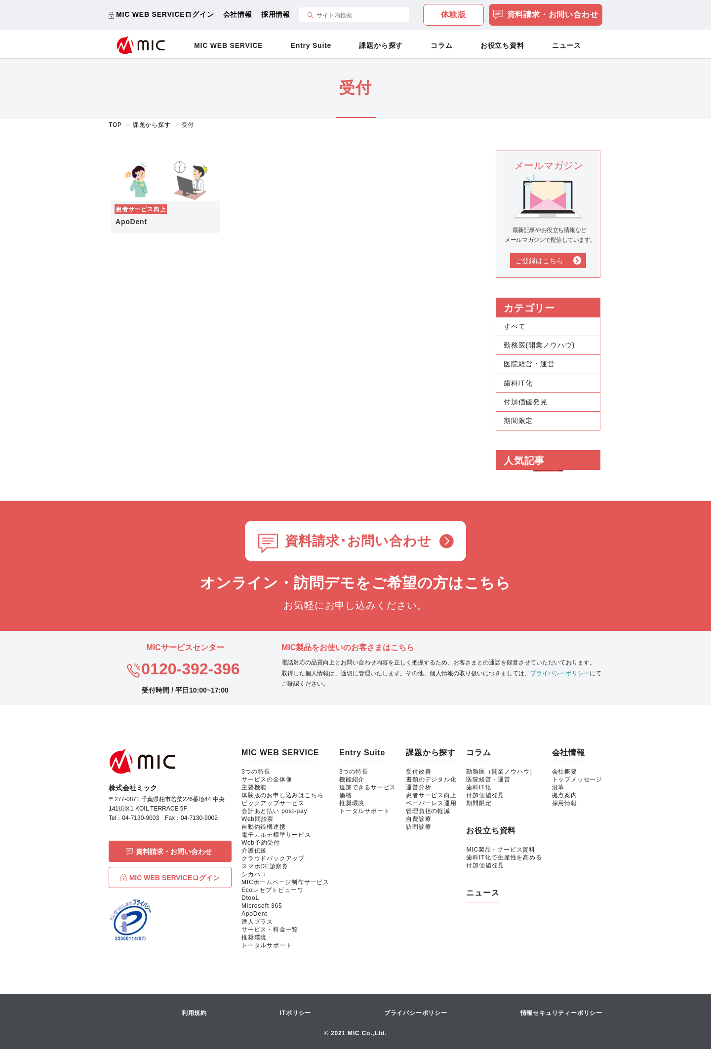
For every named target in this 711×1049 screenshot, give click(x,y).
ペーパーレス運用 (431, 803)
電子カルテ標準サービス (276, 834)
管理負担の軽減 (428, 811)
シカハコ (254, 874)
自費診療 (418, 819)
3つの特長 (256, 771)
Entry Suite (311, 45)
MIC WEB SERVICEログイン (165, 14)
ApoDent (254, 913)
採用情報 (275, 14)
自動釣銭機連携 (263, 826)
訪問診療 (418, 826)
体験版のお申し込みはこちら (282, 795)
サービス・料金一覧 (269, 929)
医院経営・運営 (529, 364)
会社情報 (237, 14)
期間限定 (518, 421)
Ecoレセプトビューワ (272, 890)
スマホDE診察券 (264, 866)
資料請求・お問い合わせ (545, 15)
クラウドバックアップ (273, 858)
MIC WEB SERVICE (228, 45)
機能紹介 (351, 779)
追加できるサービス (367, 787)
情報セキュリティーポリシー (561, 1013)
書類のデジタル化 (431, 779)
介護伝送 (254, 850)
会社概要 (564, 771)
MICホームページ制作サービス (285, 882)
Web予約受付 (260, 842)
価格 (345, 795)
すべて (514, 326)
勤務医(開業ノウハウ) (539, 345)
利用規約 (194, 1013)
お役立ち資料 (502, 45)
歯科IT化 (518, 383)
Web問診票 (257, 819)
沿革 (558, 787)
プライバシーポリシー (560, 673)
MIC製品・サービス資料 (500, 849)
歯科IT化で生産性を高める (504, 857)
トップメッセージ (577, 779)
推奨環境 (254, 937)
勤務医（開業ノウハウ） (501, 771)
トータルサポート (266, 945)
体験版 (453, 14)
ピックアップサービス (273, 803)
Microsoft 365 (261, 905)
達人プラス (257, 921)
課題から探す (381, 45)
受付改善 (418, 771)
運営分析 (418, 787)
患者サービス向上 (431, 795)
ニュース (566, 45)
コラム (441, 45)
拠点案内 (564, 795)
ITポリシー (295, 1013)
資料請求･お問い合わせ (358, 541)
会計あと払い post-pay (274, 811)
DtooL (250, 897)
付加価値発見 (526, 402)
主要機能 (254, 787)
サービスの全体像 (266, 779)
